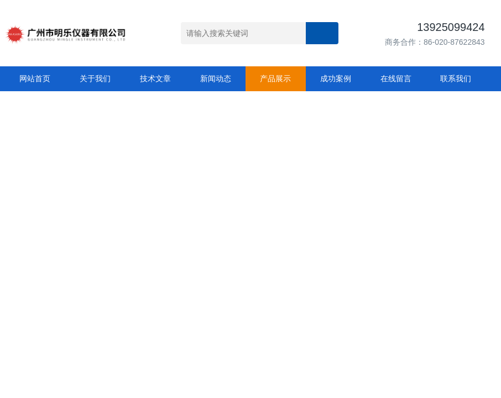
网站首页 (34, 78)
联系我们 (455, 78)
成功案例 (335, 78)
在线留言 (395, 78)
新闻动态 (215, 78)
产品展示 (275, 78)
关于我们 (95, 78)
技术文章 (155, 78)
